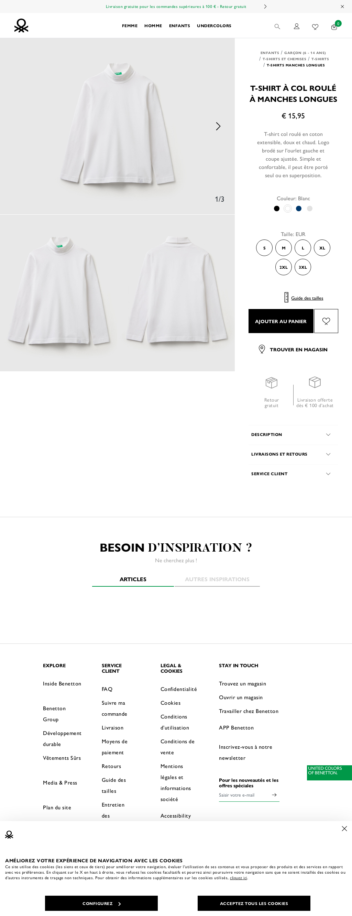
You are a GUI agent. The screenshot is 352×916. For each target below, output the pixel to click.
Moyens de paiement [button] (115, 746)
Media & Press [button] (60, 782)
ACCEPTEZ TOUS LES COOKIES (254, 903)
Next (265, 6)
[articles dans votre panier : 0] (334, 25)
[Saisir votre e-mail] (244, 794)
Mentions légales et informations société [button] (176, 782)
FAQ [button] (107, 689)
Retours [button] (111, 766)
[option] (117, 126)
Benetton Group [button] (54, 713)
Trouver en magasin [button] (293, 349)
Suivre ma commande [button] (115, 708)
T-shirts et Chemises (284, 58)
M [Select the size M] (284, 248)
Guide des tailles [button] (114, 785)
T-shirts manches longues (296, 65)
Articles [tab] (133, 579)
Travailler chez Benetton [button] (248, 711)
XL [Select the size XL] (322, 248)
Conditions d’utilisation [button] (175, 721)
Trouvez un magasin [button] (242, 683)
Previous (17, 126)
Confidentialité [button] (179, 689)
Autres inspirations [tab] (217, 579)
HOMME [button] (153, 25)
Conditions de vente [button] (178, 746)
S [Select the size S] (264, 248)
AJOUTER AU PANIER (281, 321)
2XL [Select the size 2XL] (283, 267)
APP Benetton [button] (236, 727)
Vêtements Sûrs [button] (62, 757)
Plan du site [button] (57, 807)
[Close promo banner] (343, 6)
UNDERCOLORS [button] (214, 25)
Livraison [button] (113, 727)
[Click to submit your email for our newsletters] (274, 794)
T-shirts (320, 58)
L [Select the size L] (303, 248)
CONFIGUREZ (101, 903)
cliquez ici (238, 877)
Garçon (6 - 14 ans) (305, 52)
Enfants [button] (179, 25)
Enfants (270, 52)
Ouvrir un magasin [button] (241, 697)
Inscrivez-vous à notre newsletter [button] (245, 752)
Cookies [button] (171, 702)
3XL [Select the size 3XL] (303, 267)
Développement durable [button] (62, 738)
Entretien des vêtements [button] (114, 815)
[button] (278, 25)
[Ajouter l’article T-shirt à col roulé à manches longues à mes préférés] (326, 321)
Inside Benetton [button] (62, 683)
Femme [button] (130, 25)
